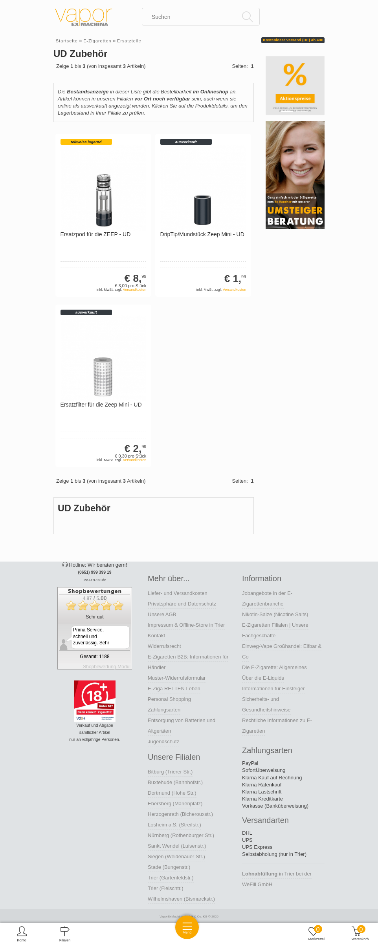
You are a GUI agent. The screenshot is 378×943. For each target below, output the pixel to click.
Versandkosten (135, 290)
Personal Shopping (169, 699)
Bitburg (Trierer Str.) (170, 772)
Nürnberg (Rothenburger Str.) (181, 835)
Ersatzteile (129, 40)
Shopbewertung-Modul (106, 666)
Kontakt (156, 635)
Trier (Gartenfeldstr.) (171, 878)
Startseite (67, 40)
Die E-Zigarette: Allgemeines (274, 667)
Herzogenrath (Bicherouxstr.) (180, 814)
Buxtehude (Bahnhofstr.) (175, 782)
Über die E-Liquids (263, 678)
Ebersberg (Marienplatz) (175, 803)
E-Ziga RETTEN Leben (174, 688)
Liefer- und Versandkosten (177, 593)
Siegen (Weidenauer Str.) (176, 856)
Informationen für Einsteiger (273, 688)
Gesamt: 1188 (94, 656)
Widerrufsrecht (164, 646)
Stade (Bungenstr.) (169, 867)
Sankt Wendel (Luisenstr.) (177, 846)
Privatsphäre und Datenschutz (182, 604)
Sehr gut (94, 617)
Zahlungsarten (164, 710)
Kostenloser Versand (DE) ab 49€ (293, 40)
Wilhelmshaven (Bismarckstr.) (181, 899)
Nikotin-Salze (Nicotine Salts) (275, 614)
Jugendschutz (163, 741)
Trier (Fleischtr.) (165, 888)
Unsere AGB (162, 614)
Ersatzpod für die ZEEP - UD (96, 234)
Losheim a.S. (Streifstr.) (174, 825)
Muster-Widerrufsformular (177, 678)
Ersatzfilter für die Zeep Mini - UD (101, 404)
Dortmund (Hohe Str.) (172, 793)
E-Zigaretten (97, 40)
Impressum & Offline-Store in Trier (186, 625)
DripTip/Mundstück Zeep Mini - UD (202, 234)
